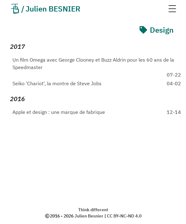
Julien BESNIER (45, 9)
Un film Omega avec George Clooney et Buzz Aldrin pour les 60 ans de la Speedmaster (93, 63)
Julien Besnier (88, 216)
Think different (93, 209)
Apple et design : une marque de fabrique (58, 112)
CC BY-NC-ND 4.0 (124, 216)
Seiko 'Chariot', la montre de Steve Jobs (57, 83)
